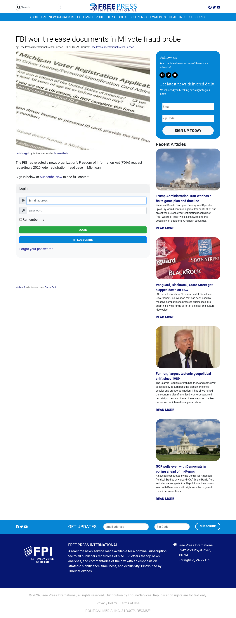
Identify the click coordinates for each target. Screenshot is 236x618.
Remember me (31, 219)
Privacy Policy (106, 603)
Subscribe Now (51, 177)
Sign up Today (188, 130)
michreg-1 (23, 153)
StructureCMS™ (136, 611)
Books (123, 17)
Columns (85, 17)
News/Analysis (61, 17)
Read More (165, 228)
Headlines (177, 17)
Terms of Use (130, 603)
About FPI (38, 17)
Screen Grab (60, 153)
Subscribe (197, 17)
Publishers (105, 17)
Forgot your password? (36, 249)
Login (83, 230)
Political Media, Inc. (103, 611)
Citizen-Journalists (148, 17)
